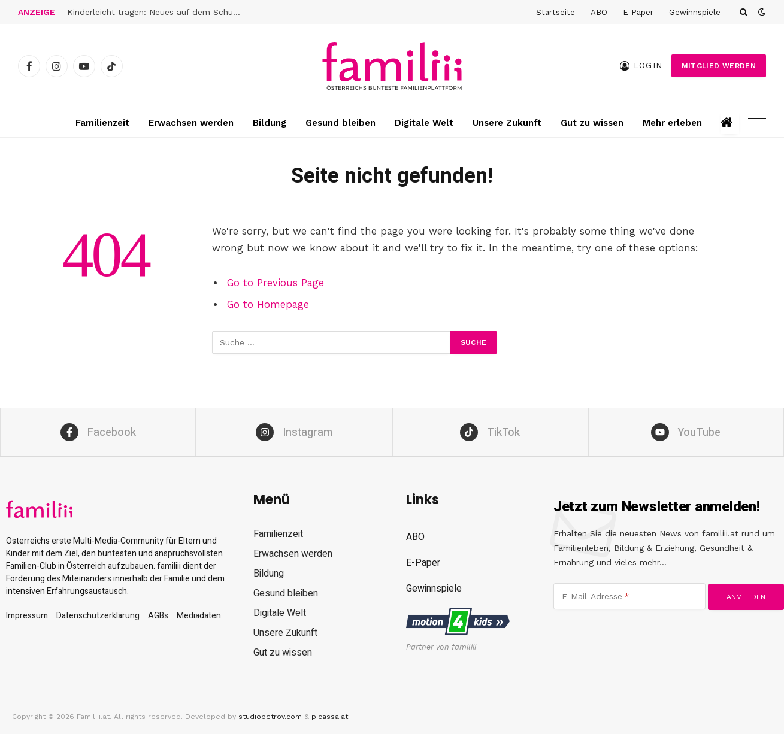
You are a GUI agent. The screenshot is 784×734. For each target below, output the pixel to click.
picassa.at (329, 716)
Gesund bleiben (340, 122)
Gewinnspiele (695, 12)
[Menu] (757, 123)
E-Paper (638, 12)
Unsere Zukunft (507, 122)
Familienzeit (102, 122)
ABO (599, 12)
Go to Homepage (268, 304)
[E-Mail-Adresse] (629, 596)
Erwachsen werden (191, 122)
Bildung (269, 122)
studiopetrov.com (270, 716)
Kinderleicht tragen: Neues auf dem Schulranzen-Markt (157, 12)
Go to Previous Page (275, 283)
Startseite (555, 12)
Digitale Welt (424, 122)
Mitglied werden (719, 66)
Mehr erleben (672, 122)
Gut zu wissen (592, 122)
